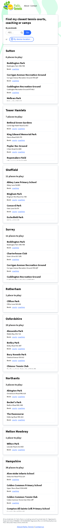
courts (14, 129)
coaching (15, 69)
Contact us (39, 526)
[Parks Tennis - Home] (12, 6)
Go (27, 32)
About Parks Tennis (25, 526)
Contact (33, 5)
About (26, 5)
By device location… (23, 39)
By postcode (11, 28)
